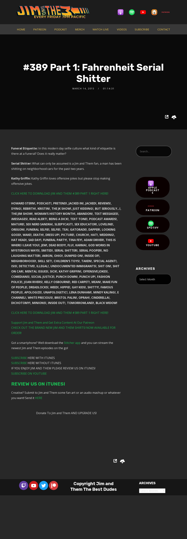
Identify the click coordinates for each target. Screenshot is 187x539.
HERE (38, 398)
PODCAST (60, 29)
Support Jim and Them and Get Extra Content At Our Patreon (52, 323)
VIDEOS (122, 29)
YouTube (152, 242)
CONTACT (163, 29)
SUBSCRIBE (142, 29)
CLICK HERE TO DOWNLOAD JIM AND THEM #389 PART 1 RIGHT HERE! (59, 193)
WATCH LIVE (101, 29)
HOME (21, 29)
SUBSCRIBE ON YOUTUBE (29, 374)
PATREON (39, 29)
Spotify (152, 225)
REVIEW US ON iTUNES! (38, 384)
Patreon (152, 207)
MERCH (80, 29)
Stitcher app (72, 343)
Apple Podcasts (152, 187)
